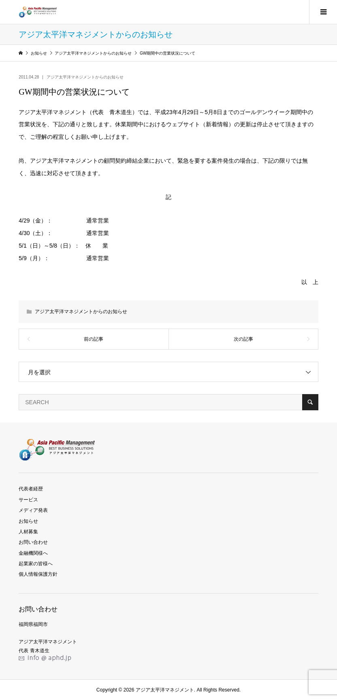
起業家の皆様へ (36, 563)
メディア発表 (33, 510)
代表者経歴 (31, 489)
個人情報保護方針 (38, 574)
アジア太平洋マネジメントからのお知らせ (85, 77)
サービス (28, 500)
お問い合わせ (33, 542)
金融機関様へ (33, 553)
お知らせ (28, 521)
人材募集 (28, 532)
